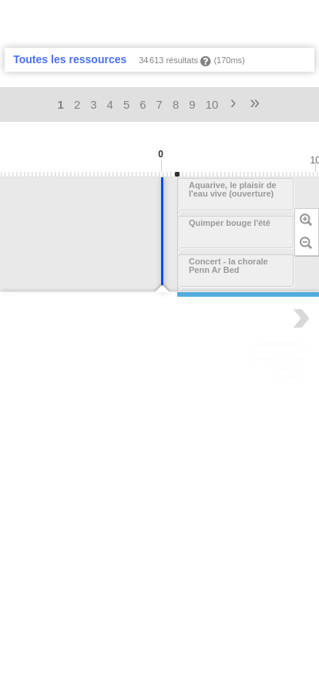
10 (212, 104)
